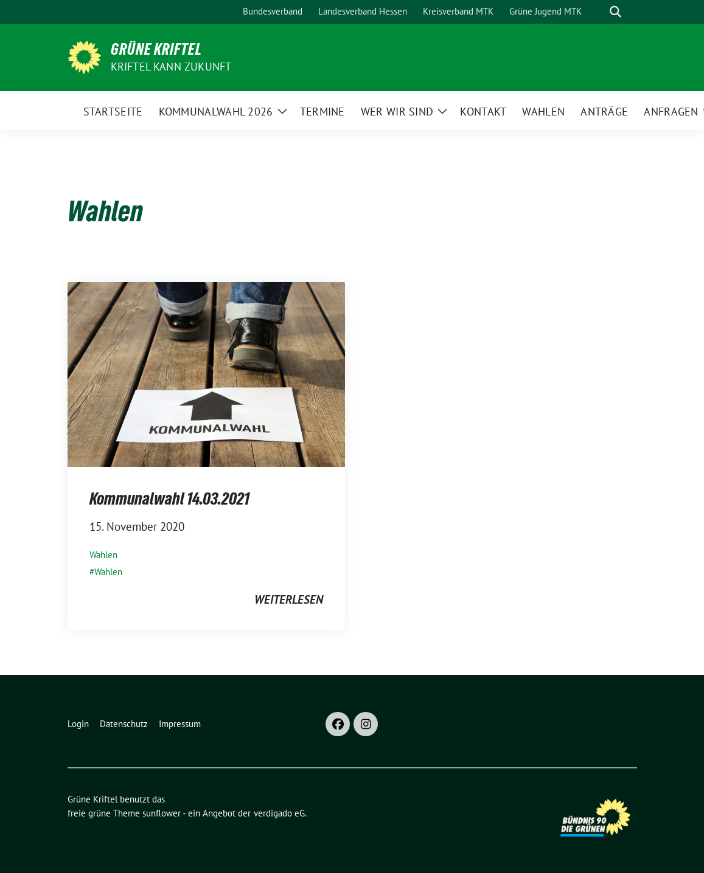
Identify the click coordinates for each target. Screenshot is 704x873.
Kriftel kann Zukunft (171, 67)
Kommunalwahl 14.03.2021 (169, 498)
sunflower (161, 813)
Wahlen (103, 555)
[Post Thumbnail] (206, 373)
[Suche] (598, 12)
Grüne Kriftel (156, 49)
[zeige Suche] (615, 12)
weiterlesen (288, 599)
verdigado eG (279, 813)
